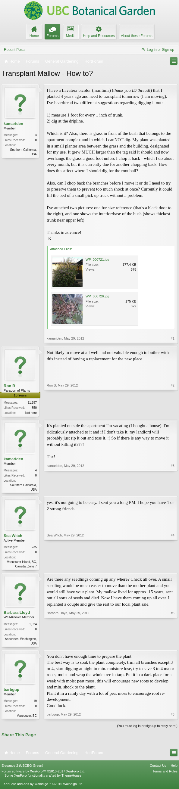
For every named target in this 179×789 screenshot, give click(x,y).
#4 (172, 567)
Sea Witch (13, 537)
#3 (172, 489)
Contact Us (158, 768)
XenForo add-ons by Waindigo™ (27, 786)
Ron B (9, 386)
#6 (172, 717)
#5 (172, 644)
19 (35, 703)
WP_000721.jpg (97, 259)
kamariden (13, 123)
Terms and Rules (164, 774)
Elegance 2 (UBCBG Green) (22, 768)
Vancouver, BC (27, 718)
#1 (172, 338)
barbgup (11, 691)
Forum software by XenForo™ (43, 774)
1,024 (33, 625)
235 (34, 548)
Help (174, 768)
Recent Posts (14, 50)
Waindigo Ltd (72, 786)
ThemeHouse (71, 778)
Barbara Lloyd (17, 614)
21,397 (32, 402)
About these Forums (136, 36)
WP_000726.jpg (97, 296)
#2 (172, 412)
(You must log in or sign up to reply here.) (147, 729)
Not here (31, 413)
